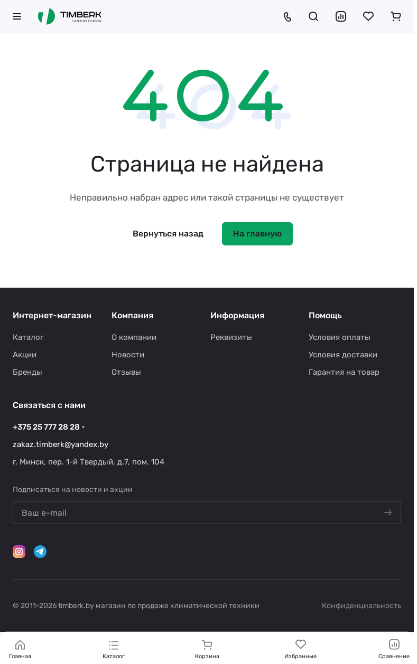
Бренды (27, 372)
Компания (132, 315)
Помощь (325, 315)
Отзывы (126, 372)
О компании (134, 337)
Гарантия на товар (344, 372)
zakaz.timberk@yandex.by (60, 444)
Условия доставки (343, 354)
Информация (237, 315)
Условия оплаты (339, 337)
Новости (128, 354)
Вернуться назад (168, 234)
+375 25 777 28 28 (46, 427)
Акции (24, 354)
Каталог (28, 337)
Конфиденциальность (361, 605)
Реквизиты (231, 337)
